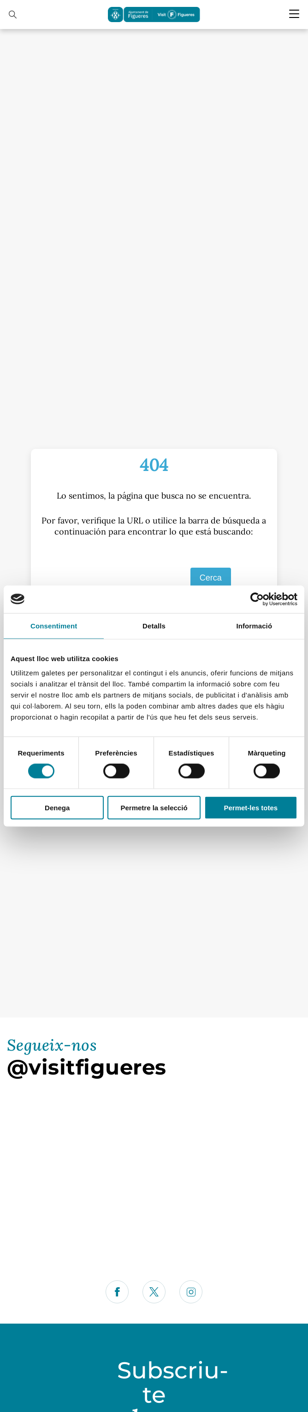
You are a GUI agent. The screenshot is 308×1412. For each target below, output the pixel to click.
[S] (130, 578)
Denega (57, 808)
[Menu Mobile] (294, 14)
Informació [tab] (254, 625)
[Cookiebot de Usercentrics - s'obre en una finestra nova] (257, 599)
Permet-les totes (251, 808)
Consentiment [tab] (53, 625)
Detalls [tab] (154, 625)
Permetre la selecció (153, 808)
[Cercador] (12, 14)
